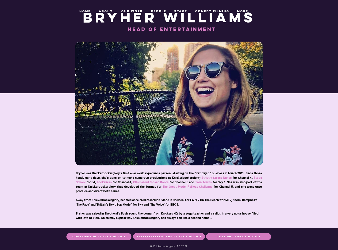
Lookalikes (104, 182)
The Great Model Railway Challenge (187, 186)
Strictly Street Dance (216, 178)
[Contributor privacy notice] (98, 236)
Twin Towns (203, 182)
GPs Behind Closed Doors (150, 182)
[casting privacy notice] (238, 236)
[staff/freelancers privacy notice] (169, 236)
